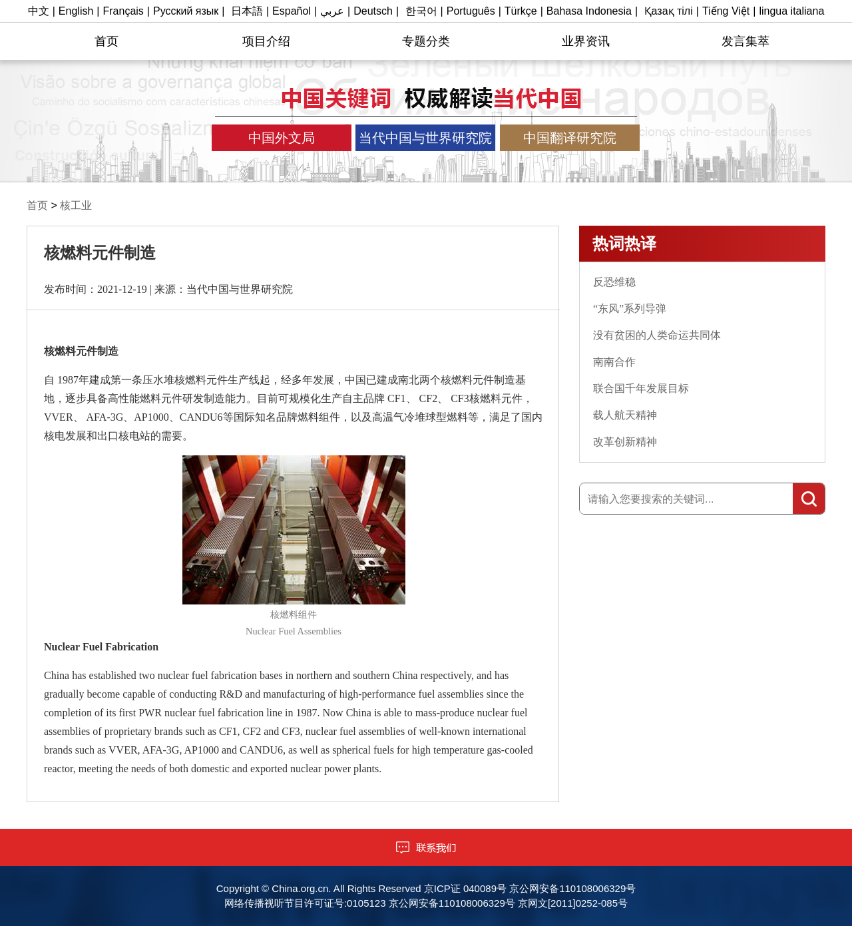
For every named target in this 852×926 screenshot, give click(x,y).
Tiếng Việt (725, 11)
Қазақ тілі (668, 11)
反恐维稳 (614, 282)
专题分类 (426, 41)
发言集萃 (745, 41)
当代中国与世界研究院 (425, 137)
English (76, 11)
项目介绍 (266, 41)
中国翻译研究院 (569, 137)
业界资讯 (586, 41)
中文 (38, 11)
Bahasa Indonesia (589, 11)
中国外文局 (281, 137)
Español (291, 11)
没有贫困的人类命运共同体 (657, 335)
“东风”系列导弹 (629, 308)
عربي (332, 11)
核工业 (76, 205)
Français (123, 11)
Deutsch (373, 11)
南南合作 (614, 361)
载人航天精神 (625, 415)
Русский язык (185, 11)
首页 (106, 41)
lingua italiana (791, 11)
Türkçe (521, 11)
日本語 (247, 11)
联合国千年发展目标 (641, 388)
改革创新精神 (625, 441)
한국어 (421, 11)
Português (471, 11)
